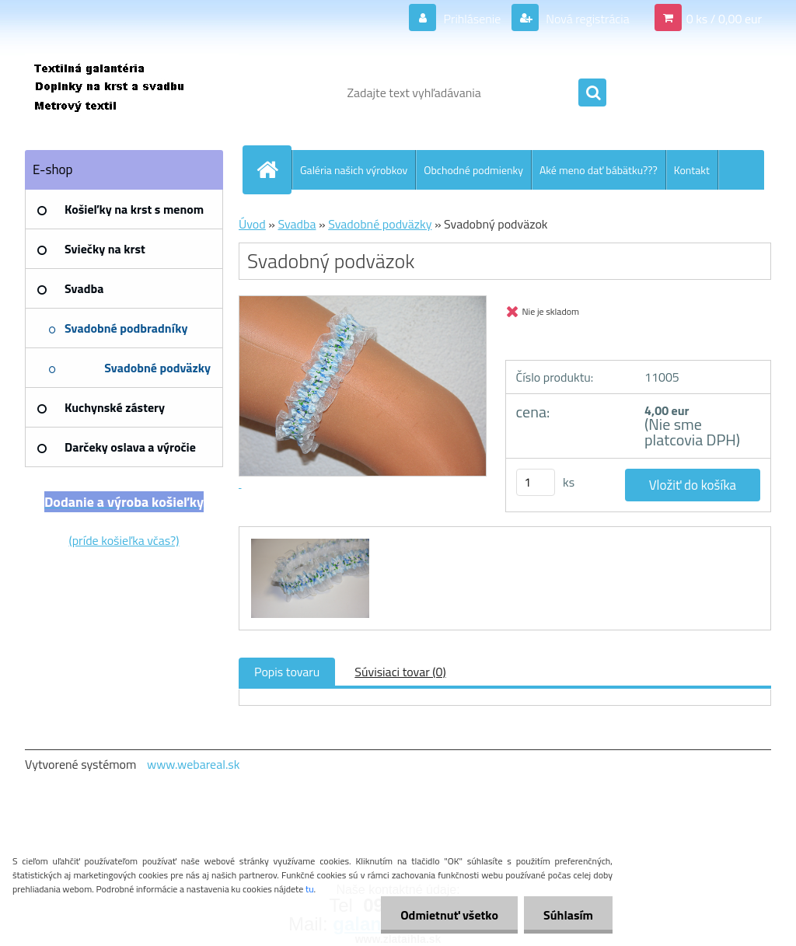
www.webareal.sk (193, 764)
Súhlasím (568, 915)
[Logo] (132, 92)
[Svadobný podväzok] (308, 541)
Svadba (297, 224)
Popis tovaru (286, 671)
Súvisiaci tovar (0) (399, 671)
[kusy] (535, 482)
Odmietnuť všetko (449, 915)
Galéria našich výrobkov (353, 170)
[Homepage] (274, 169)
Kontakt (692, 170)
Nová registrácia (586, 18)
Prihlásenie (472, 18)
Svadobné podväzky (379, 224)
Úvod (252, 224)
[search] (592, 93)
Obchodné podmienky (473, 170)
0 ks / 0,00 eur (724, 18)
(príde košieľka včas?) (124, 540)
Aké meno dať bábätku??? (598, 170)
